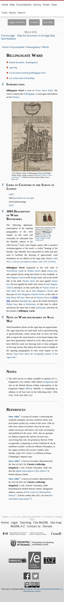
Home (5, 4)
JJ (30, 395)
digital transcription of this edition (31, 471)
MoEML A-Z (18, 526)
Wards (45, 47)
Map (12, 4)
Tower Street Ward (44, 90)
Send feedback (8, 38)
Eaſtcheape (41, 307)
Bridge (34, 277)
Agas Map (13, 68)
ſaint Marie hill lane (15, 297)
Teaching (25, 522)
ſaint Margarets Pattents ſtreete (30, 294)
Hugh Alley (46, 234)
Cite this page (8, 35)
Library (37, 4)
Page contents (17, 22)
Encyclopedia (23, 4)
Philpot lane (11, 304)
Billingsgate (29, 94)
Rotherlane (30, 304)
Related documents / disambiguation (23, 62)
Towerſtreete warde (15, 271)
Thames (15, 97)
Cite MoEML (40, 522)
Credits (34, 22)
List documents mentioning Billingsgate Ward (27, 73)
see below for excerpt (23, 198)
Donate (47, 526)
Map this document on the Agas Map (36, 35)
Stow (54, 4)
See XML (48, 22)
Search (21, 12)
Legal (14, 522)
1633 (11, 205)
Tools (5, 12)
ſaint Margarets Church (42, 291)
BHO (28, 388)
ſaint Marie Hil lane (15, 291)
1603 (18, 453)
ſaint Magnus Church (15, 277)
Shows (46, 4)
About (12, 12)
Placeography (33, 47)
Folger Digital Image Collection (43, 239)
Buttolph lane (25, 301)
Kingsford (48, 382)
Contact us (34, 526)
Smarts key (52, 271)
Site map (56, 522)
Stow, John (14, 416)
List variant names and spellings (21, 78)
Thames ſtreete (33, 271)
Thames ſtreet (28, 281)
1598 (11, 194)
